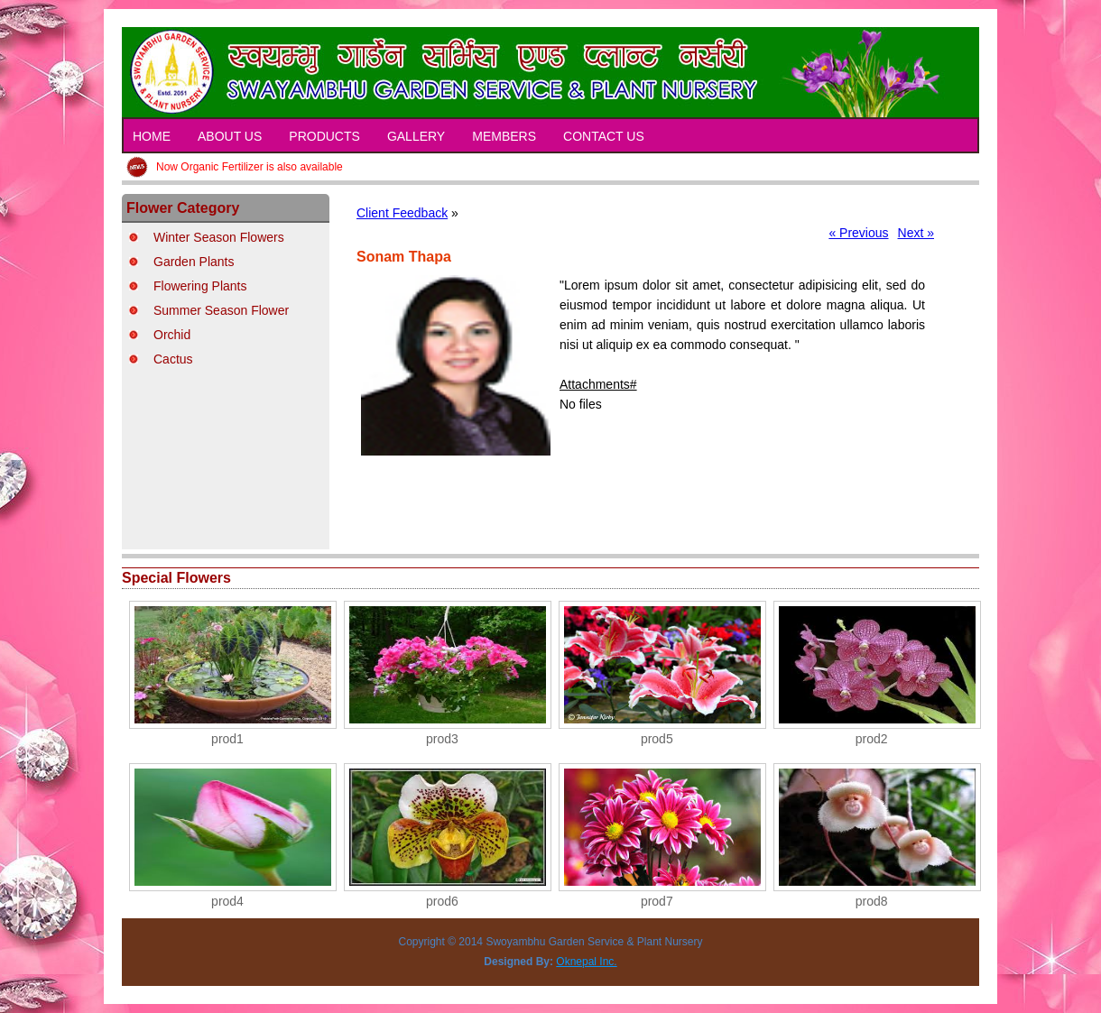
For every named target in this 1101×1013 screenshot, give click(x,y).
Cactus (173, 359)
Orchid (171, 334)
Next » (916, 233)
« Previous (858, 233)
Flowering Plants (200, 286)
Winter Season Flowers (218, 237)
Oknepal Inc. (586, 961)
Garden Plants (194, 261)
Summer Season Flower (221, 310)
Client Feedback (402, 213)
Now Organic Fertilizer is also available (249, 167)
